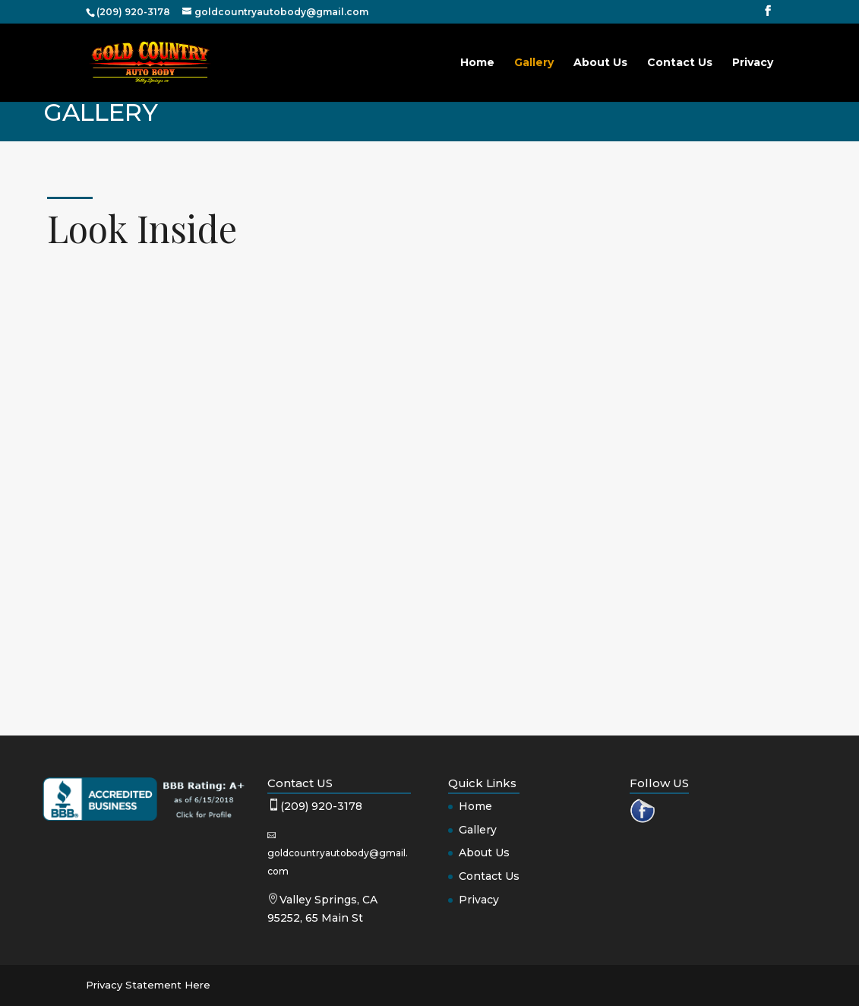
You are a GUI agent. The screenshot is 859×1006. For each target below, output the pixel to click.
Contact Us (679, 63)
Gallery (534, 63)
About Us (600, 63)
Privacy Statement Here (148, 985)
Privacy (752, 63)
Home (477, 63)
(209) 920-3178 (321, 806)
